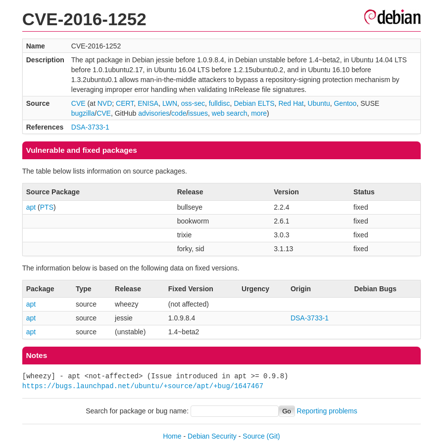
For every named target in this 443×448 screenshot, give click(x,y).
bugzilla (83, 113)
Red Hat (290, 103)
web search (229, 113)
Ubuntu (319, 103)
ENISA (148, 103)
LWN (169, 103)
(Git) (273, 436)
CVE (78, 103)
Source (253, 436)
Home (172, 436)
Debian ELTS (254, 103)
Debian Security (212, 436)
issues (198, 113)
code (178, 113)
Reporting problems (327, 411)
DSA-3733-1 (90, 127)
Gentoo (345, 103)
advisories (153, 113)
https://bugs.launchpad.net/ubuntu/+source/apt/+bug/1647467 (142, 386)
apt (31, 207)
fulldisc (219, 103)
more (259, 113)
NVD (105, 103)
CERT (125, 103)
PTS (46, 207)
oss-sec (193, 103)
